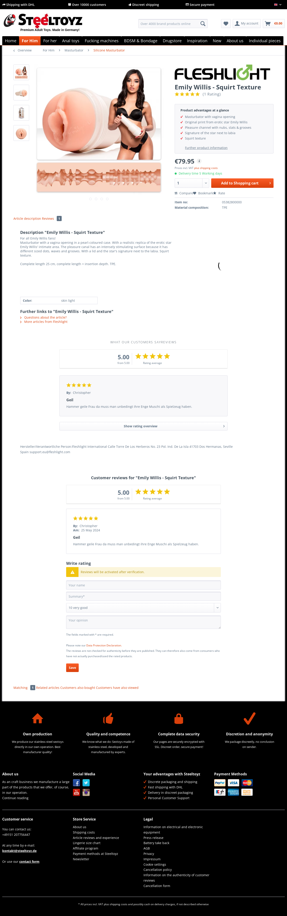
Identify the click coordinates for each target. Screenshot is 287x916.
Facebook (76, 783)
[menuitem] (173, 25)
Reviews (52, 218)
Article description (27, 218)
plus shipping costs (206, 168)
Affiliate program (85, 848)
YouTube (76, 792)
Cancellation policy (158, 869)
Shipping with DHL (18, 4)
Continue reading (15, 798)
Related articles (47, 687)
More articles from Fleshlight (43, 321)
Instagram (86, 792)
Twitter (86, 783)
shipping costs (118, 904)
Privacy (149, 854)
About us (79, 827)
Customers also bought (77, 687)
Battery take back (156, 843)
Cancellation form (157, 886)
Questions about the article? (43, 317)
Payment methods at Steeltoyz (95, 854)
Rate (219, 193)
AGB (147, 848)
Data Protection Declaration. (104, 645)
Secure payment (200, 4)
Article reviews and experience (96, 838)
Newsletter (81, 859)
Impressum (152, 859)
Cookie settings (155, 864)
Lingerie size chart (86, 843)
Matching (24, 687)
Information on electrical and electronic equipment (173, 829)
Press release (153, 838)
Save (72, 667)
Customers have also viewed (117, 687)
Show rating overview (174, 425)
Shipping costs (84, 832)
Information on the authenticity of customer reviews (176, 878)
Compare (184, 193)
